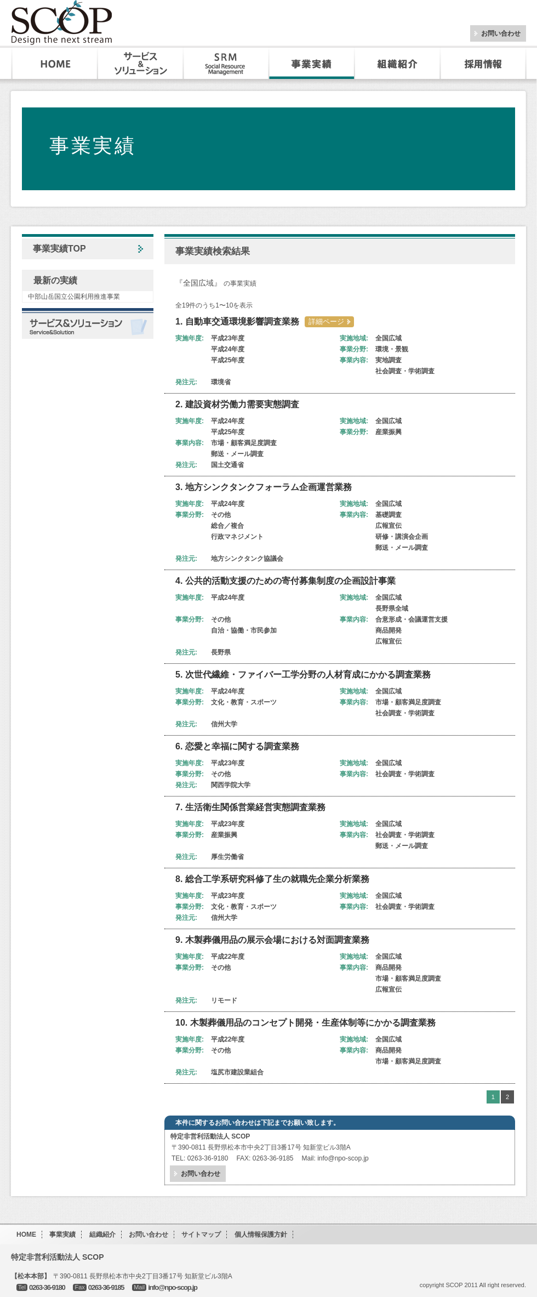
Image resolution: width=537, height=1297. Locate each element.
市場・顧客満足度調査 (244, 443)
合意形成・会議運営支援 (411, 619)
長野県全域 (391, 608)
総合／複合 (227, 526)
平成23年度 (227, 338)
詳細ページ (326, 321)
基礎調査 (388, 515)
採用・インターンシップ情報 (484, 63)
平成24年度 (227, 349)
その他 (221, 515)
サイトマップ (201, 1234)
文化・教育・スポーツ (244, 702)
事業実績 (312, 63)
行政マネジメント (237, 537)
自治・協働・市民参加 (244, 630)
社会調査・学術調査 (405, 371)
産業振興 (388, 432)
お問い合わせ (501, 33)
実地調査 (388, 360)
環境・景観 (391, 349)
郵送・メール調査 (237, 454)
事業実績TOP (59, 248)
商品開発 (388, 630)
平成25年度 (227, 360)
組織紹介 (397, 63)
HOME (55, 63)
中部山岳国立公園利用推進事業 (74, 296)
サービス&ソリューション (141, 63)
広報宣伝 (388, 526)
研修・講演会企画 (401, 537)
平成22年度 (227, 956)
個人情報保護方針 (261, 1234)
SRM (226, 63)
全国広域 (388, 338)
